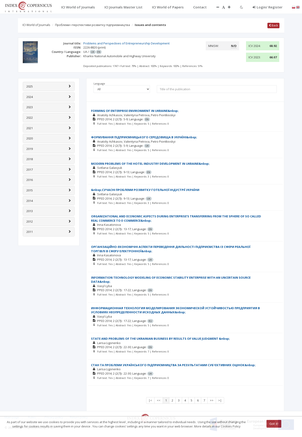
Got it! (273, 424)
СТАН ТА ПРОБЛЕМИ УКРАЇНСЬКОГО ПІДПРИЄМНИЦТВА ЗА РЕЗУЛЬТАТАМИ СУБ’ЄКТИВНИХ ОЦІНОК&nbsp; (173, 365)
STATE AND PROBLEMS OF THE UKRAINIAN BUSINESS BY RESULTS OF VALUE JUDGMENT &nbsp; (160, 339)
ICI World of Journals (36, 25)
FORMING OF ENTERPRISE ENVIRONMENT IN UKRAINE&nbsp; (135, 111)
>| (220, 400)
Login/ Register (267, 7)
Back (273, 25)
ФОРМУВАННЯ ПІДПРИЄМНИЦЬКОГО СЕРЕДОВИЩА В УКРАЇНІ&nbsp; (144, 137)
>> (211, 400)
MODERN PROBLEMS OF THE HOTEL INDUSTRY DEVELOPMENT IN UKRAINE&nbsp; (150, 164)
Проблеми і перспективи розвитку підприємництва (92, 25)
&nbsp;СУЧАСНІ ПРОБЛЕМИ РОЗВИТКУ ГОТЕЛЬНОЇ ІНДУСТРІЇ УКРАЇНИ (145, 190)
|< (150, 400)
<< (158, 400)
